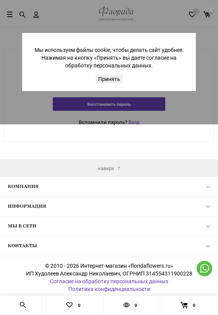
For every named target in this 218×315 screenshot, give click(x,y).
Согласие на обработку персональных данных (109, 281)
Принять (109, 79)
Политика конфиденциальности (109, 289)
